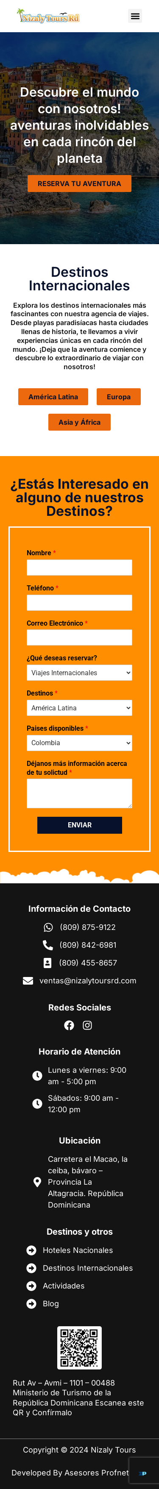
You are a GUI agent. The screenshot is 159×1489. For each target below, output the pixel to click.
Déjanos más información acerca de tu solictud (77, 768)
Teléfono (43, 588)
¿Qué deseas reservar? (62, 658)
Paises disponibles (57, 728)
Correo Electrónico (57, 623)
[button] (135, 16)
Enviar (80, 825)
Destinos (42, 693)
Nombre (41, 553)
